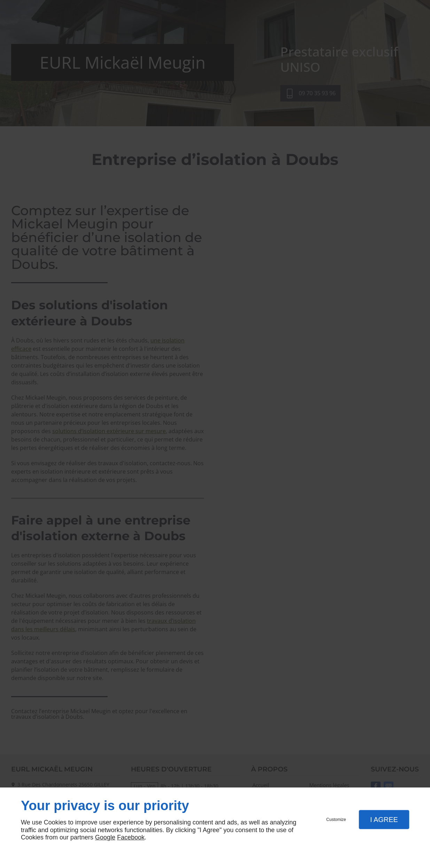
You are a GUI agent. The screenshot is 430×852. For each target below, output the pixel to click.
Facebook (130, 837)
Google (105, 837)
